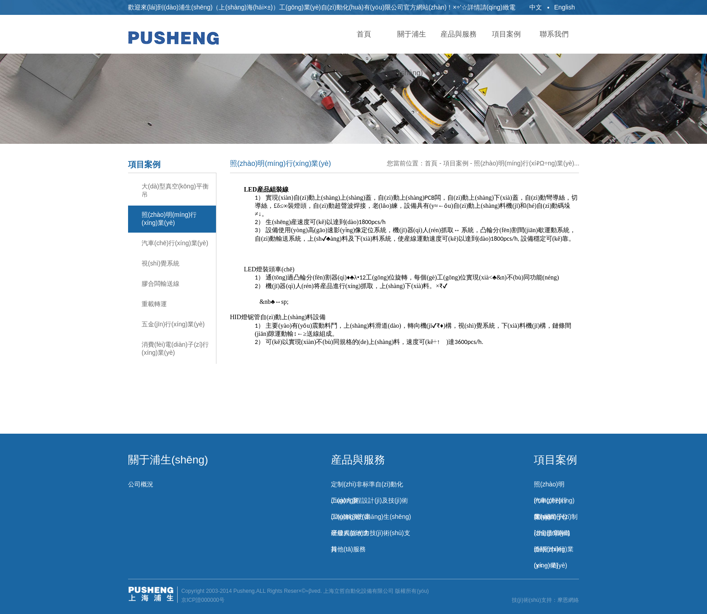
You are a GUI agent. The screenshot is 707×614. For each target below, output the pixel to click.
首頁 (364, 34)
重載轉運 (154, 303)
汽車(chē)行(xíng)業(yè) (175, 243)
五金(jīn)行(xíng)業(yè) (173, 324)
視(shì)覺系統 (160, 263)
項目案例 (507, 34)
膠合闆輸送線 (160, 283)
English (564, 7)
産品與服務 (459, 34)
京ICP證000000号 (203, 600)
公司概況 (140, 484)
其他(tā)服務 (348, 549)
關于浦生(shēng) (168, 460)
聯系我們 (555, 34)
